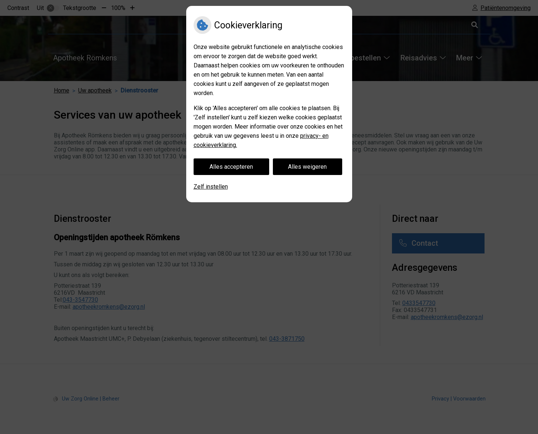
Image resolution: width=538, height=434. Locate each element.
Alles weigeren (307, 166)
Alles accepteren (231, 166)
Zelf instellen (211, 186)
